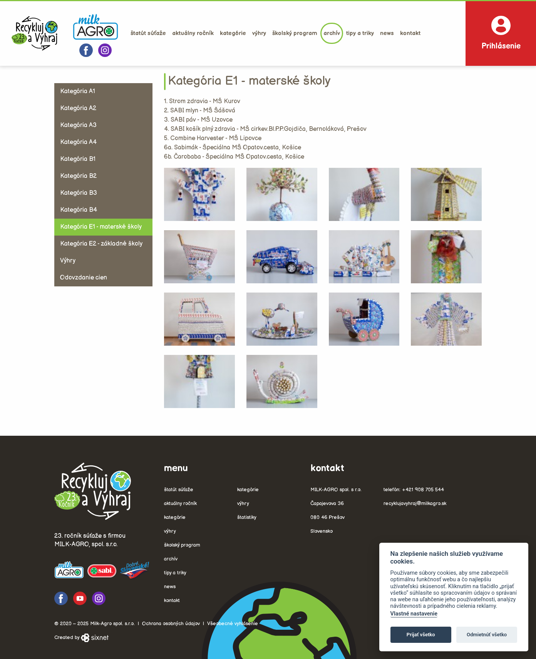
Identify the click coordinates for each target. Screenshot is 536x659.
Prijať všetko (421, 634)
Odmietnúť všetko (487, 634)
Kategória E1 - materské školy (101, 227)
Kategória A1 (77, 91)
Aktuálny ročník (193, 33)
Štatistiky (246, 517)
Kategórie (233, 33)
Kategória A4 (78, 142)
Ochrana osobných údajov (171, 624)
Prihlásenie (501, 33)
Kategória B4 (78, 210)
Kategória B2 (78, 176)
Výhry (259, 33)
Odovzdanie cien (83, 277)
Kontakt (410, 33)
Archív (331, 33)
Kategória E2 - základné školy (101, 244)
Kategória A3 (78, 125)
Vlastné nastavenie (413, 613)
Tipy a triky (360, 33)
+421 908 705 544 (423, 490)
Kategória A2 (78, 108)
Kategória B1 (77, 159)
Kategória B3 (78, 193)
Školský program (294, 33)
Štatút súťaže (148, 33)
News (387, 33)
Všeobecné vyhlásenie (232, 624)
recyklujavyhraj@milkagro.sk (415, 503)
